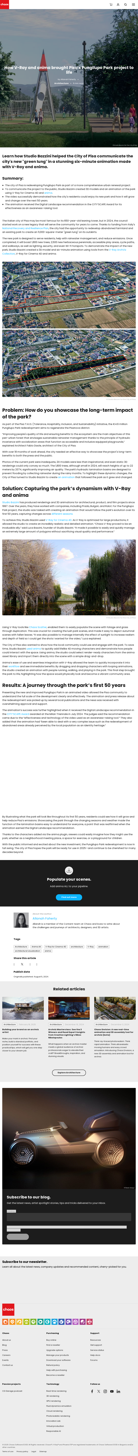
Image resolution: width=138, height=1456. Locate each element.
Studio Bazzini (10, 502)
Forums (94, 1360)
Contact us (7, 1365)
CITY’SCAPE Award (18, 714)
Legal (33, 1451)
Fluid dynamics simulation (58, 1406)
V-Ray (91, 946)
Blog (4, 1345)
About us (6, 1340)
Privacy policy (22, 1451)
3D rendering (52, 1396)
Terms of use (7, 1451)
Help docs (95, 1355)
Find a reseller (53, 1345)
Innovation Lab (53, 1421)
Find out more (69, 897)
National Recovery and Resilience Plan (25, 228)
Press (5, 1350)
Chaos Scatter (37, 627)
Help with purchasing (56, 1370)
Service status (97, 1350)
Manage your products (57, 1355)
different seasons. (62, 514)
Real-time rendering (56, 1391)
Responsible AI (53, 1431)
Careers (6, 1355)
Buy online (51, 1340)
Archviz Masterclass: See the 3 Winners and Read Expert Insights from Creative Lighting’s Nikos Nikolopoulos (66, 1033)
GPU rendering (53, 1401)
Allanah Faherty (68, 79)
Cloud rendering (54, 1411)
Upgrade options (54, 1350)
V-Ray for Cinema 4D (58, 520)
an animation (66, 477)
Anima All (36, 946)
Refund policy (53, 1365)
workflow (13, 666)
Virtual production (55, 1426)
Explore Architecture (69, 1072)
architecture (77, 946)
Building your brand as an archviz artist (20, 1031)
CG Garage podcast (12, 1391)
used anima (33, 648)
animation (103, 946)
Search (125, 4)
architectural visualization (27, 950)
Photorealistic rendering (58, 1416)
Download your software (58, 1360)
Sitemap (43, 1451)
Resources (95, 1340)
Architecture (61, 83)
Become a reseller (55, 1375)
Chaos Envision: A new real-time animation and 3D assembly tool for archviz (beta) (113, 1032)
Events (5, 1360)
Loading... (11, 1211)
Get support (96, 1345)
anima (48, 193)
